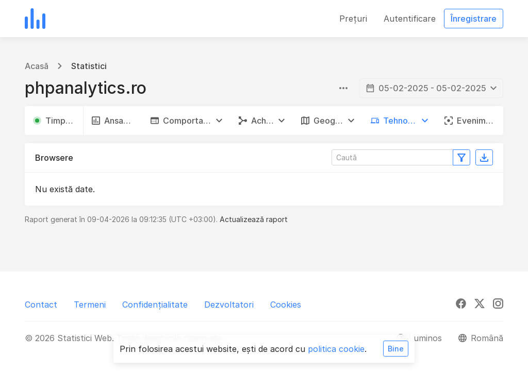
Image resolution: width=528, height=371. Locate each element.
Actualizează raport (254, 219)
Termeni (90, 304)
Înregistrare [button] (474, 18)
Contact (41, 304)
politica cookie (336, 349)
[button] (186, 120)
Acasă (36, 66)
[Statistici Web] (35, 18)
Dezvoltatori (229, 304)
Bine (396, 348)
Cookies (285, 304)
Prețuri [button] (353, 18)
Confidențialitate (155, 304)
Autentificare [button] (410, 18)
